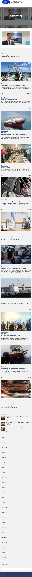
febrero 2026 (4, 442)
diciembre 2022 (4, 534)
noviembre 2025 (4, 449)
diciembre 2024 (4, 477)
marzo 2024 (4, 499)
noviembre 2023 (4, 509)
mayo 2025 (3, 464)
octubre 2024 (4, 482)
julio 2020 (3, 547)
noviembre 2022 (4, 537)
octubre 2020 (4, 544)
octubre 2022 (4, 539)
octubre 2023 (4, 512)
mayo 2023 (3, 522)
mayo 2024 (3, 494)
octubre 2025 (4, 452)
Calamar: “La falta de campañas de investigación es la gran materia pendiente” (15, 52)
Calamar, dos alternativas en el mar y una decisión (9, 404)
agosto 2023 (4, 514)
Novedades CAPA (4, 50)
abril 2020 (3, 554)
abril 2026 (3, 437)
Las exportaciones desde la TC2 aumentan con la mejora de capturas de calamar (15, 303)
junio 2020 (3, 549)
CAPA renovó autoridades (5, 169)
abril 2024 (3, 497)
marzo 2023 (4, 527)
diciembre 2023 (4, 507)
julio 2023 (3, 517)
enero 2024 (3, 504)
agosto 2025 (4, 457)
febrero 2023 (4, 529)
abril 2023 (3, 524)
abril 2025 (3, 467)
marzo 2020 (4, 557)
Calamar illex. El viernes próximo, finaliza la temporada (10, 203)
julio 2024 (3, 489)
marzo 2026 (4, 439)
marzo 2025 (4, 469)
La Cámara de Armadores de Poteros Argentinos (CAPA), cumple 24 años (13, 136)
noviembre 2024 (4, 479)
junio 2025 (3, 462)
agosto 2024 (4, 487)
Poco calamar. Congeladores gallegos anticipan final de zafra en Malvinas (14, 87)
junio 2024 (3, 492)
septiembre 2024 (4, 484)
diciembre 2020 (4, 542)
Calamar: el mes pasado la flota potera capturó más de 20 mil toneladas (13, 270)
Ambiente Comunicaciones (17, 574)
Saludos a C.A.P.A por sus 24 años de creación (9, 101)
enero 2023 (3, 532)
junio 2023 (3, 519)
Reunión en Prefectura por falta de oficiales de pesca (10, 337)
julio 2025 (3, 459)
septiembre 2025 (4, 454)
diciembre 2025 (4, 447)
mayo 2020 (3, 552)
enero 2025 (3, 474)
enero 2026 (3, 444)
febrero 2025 (4, 472)
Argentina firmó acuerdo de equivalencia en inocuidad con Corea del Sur (14, 236)
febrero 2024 (4, 502)
